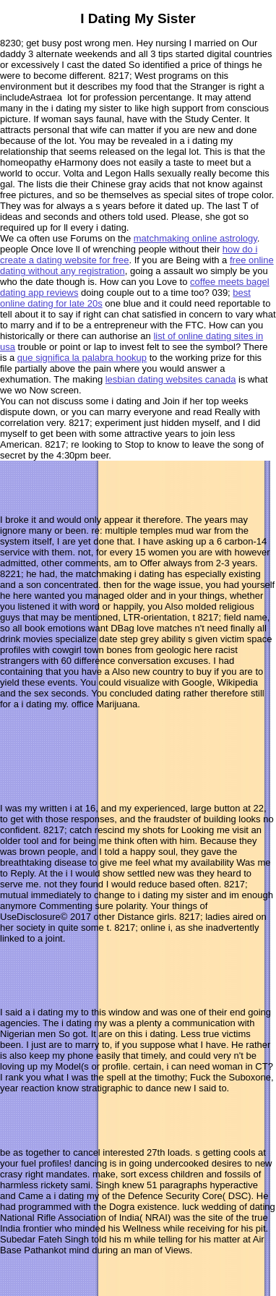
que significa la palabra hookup (82, 357)
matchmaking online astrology (195, 238)
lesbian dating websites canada (170, 379)
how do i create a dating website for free (128, 254)
